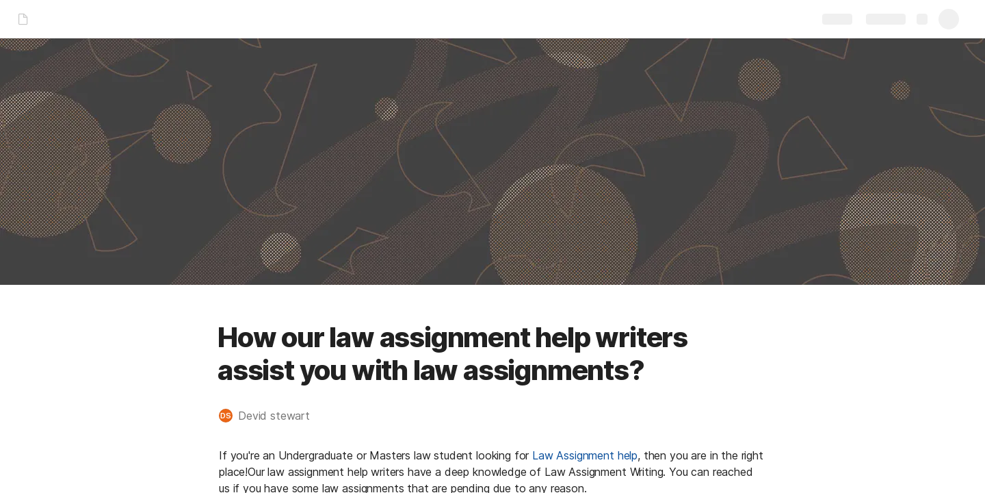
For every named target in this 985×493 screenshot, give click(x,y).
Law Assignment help (585, 455)
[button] (271, 415)
